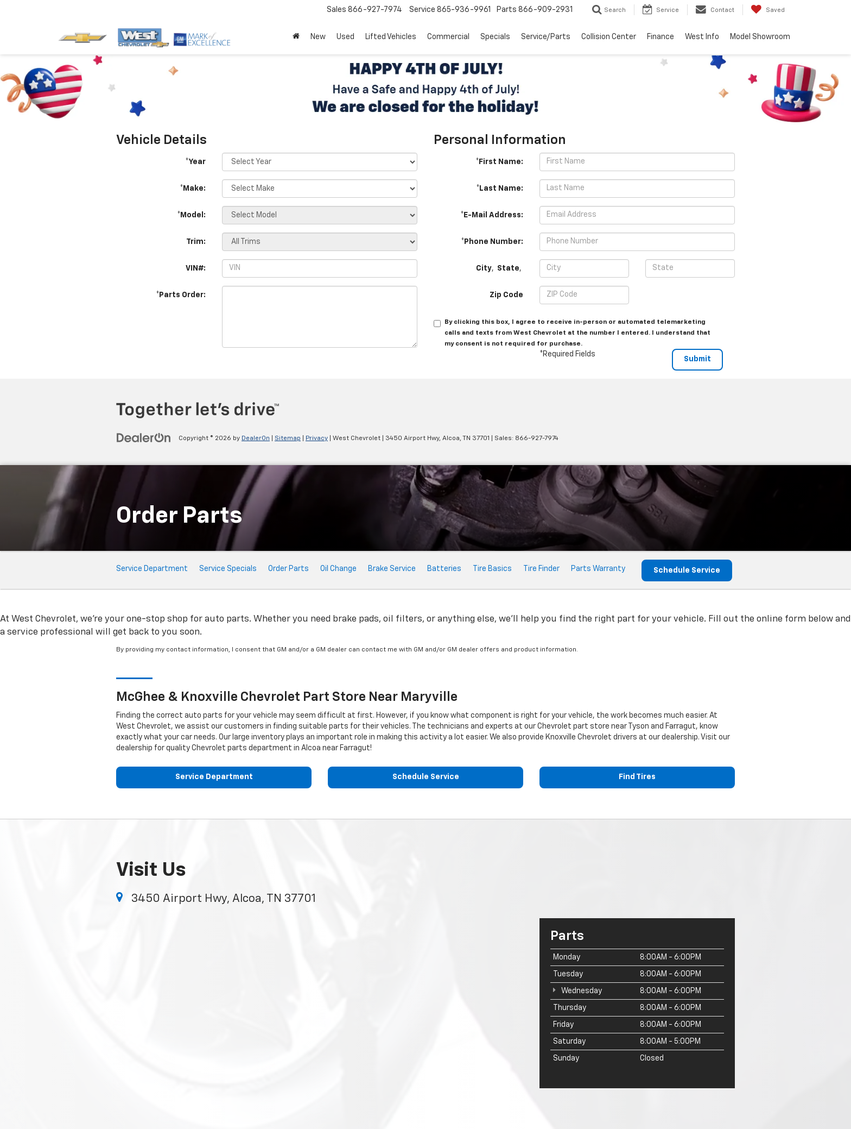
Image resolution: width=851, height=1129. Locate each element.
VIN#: (196, 268)
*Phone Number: (492, 242)
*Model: (191, 215)
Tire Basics (492, 569)
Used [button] (345, 37)
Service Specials (228, 569)
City (484, 268)
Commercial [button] (448, 37)
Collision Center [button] (608, 37)
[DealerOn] (144, 438)
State (508, 268)
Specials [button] (495, 37)
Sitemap (288, 438)
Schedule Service (686, 570)
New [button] (318, 37)
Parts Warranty (598, 569)
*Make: (193, 188)
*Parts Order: (181, 295)
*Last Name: (499, 188)
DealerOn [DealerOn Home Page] (256, 438)
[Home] (296, 37)
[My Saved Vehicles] (767, 9)
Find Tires (637, 777)
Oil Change (338, 569)
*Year (195, 162)
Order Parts (288, 569)
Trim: (196, 242)
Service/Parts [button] (545, 37)
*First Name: (499, 162)
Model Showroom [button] (760, 37)
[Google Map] (319, 1002)
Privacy (317, 438)
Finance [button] (660, 37)
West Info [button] (702, 37)
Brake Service (392, 569)
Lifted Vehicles (390, 37)
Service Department (152, 569)
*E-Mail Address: (491, 215)
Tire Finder (541, 569)
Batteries (444, 569)
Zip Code (506, 295)
